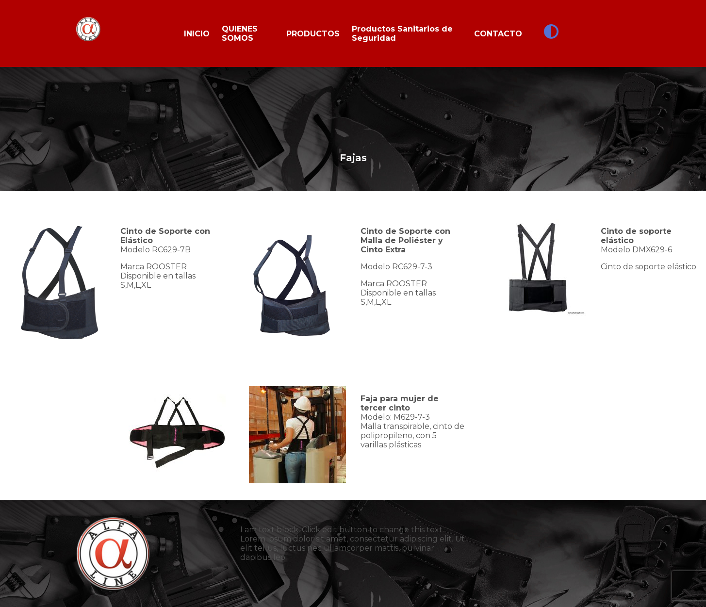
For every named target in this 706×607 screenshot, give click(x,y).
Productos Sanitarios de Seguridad (402, 33)
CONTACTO (498, 33)
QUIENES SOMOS (240, 33)
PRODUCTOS (313, 33)
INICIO (197, 33)
